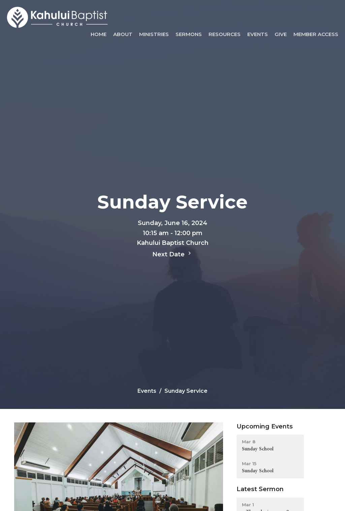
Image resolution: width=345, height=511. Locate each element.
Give (281, 34)
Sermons (189, 34)
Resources (225, 34)
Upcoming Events (265, 426)
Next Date (172, 254)
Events (257, 34)
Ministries (154, 34)
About (122, 34)
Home (98, 34)
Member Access (315, 34)
